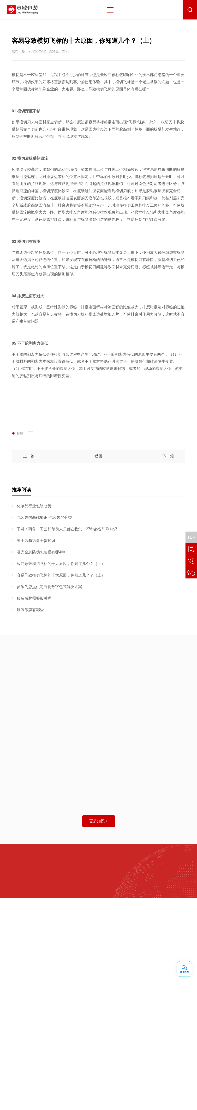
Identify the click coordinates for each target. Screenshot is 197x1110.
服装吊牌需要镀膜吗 (34, 598)
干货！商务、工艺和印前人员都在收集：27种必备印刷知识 (67, 529)
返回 (98, 456)
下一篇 (168, 456)
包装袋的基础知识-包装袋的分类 (44, 517)
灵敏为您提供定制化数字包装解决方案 (49, 587)
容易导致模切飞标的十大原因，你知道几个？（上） (61, 575)
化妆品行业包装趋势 (34, 506)
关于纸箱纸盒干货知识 (36, 541)
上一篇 (29, 456)
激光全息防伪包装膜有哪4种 (41, 552)
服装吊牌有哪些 (30, 610)
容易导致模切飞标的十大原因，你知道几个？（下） (61, 564)
